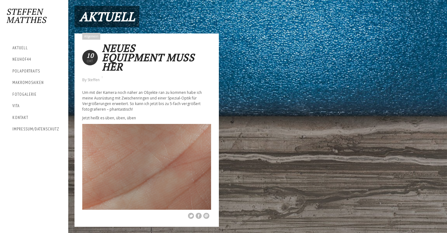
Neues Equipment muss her (148, 57)
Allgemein (91, 36)
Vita (16, 105)
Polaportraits (26, 71)
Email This (206, 216)
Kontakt (20, 117)
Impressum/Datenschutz (35, 129)
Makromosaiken (28, 82)
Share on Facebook (199, 216)
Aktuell (20, 48)
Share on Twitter (191, 216)
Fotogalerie (24, 94)
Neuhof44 (21, 59)
